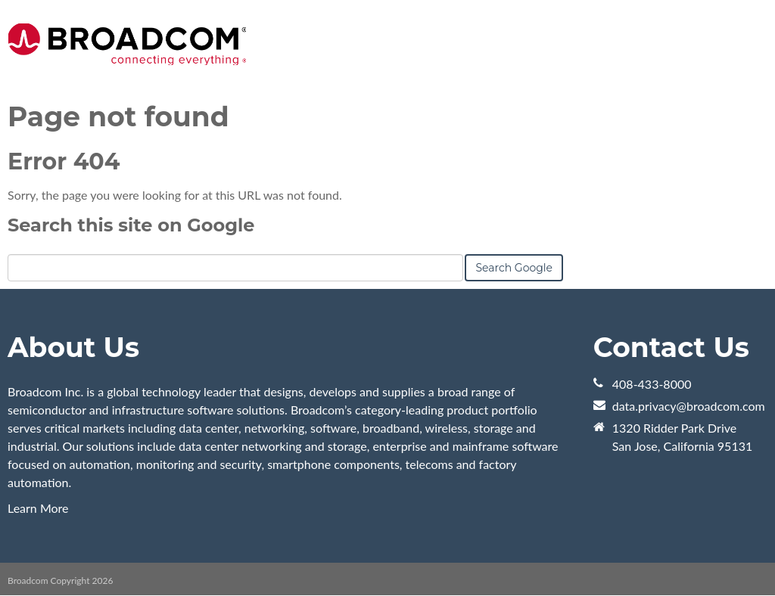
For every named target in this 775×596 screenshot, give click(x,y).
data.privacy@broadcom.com (688, 406)
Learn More (38, 508)
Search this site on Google (131, 225)
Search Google (513, 268)
